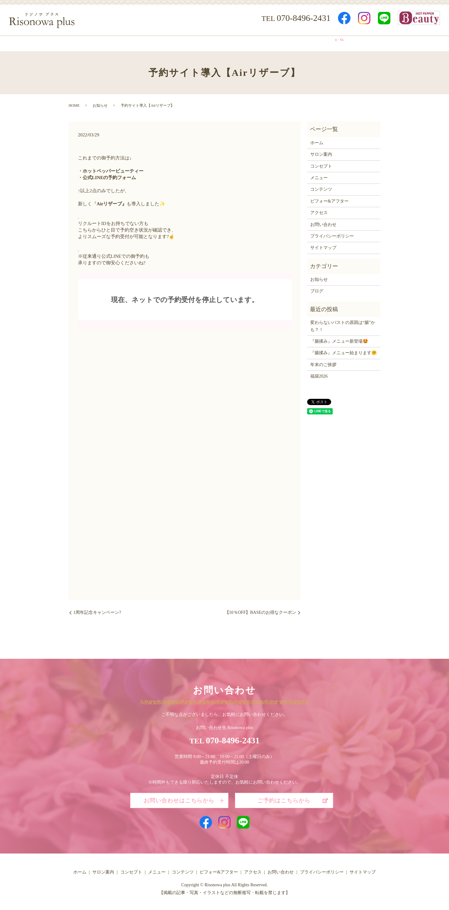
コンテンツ (227, 42)
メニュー (195, 42)
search (356, 42)
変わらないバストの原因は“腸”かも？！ (342, 324)
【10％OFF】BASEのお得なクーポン (260, 610)
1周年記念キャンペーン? (97, 610)
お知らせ (100, 103)
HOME (74, 103)
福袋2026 (319, 374)
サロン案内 (129, 42)
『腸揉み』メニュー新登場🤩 (339, 339)
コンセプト (163, 42)
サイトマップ (323, 245)
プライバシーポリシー (332, 234)
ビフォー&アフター (269, 42)
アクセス (309, 42)
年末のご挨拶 (323, 362)
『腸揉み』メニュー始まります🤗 (343, 351)
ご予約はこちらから (284, 798)
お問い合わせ (323, 222)
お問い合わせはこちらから (179, 798)
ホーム (99, 42)
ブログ (337, 42)
